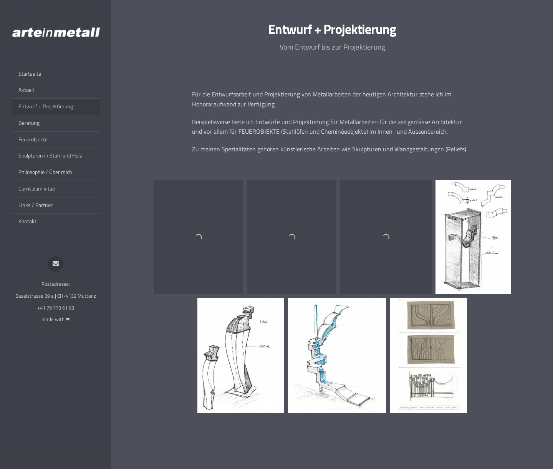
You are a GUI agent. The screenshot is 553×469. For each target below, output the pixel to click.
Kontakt (27, 221)
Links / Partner (35, 205)
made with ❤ (55, 319)
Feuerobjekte (33, 139)
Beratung (29, 123)
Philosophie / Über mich (45, 172)
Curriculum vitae (36, 188)
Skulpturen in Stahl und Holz (50, 155)
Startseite (29, 74)
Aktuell (26, 90)
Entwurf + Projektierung (45, 106)
